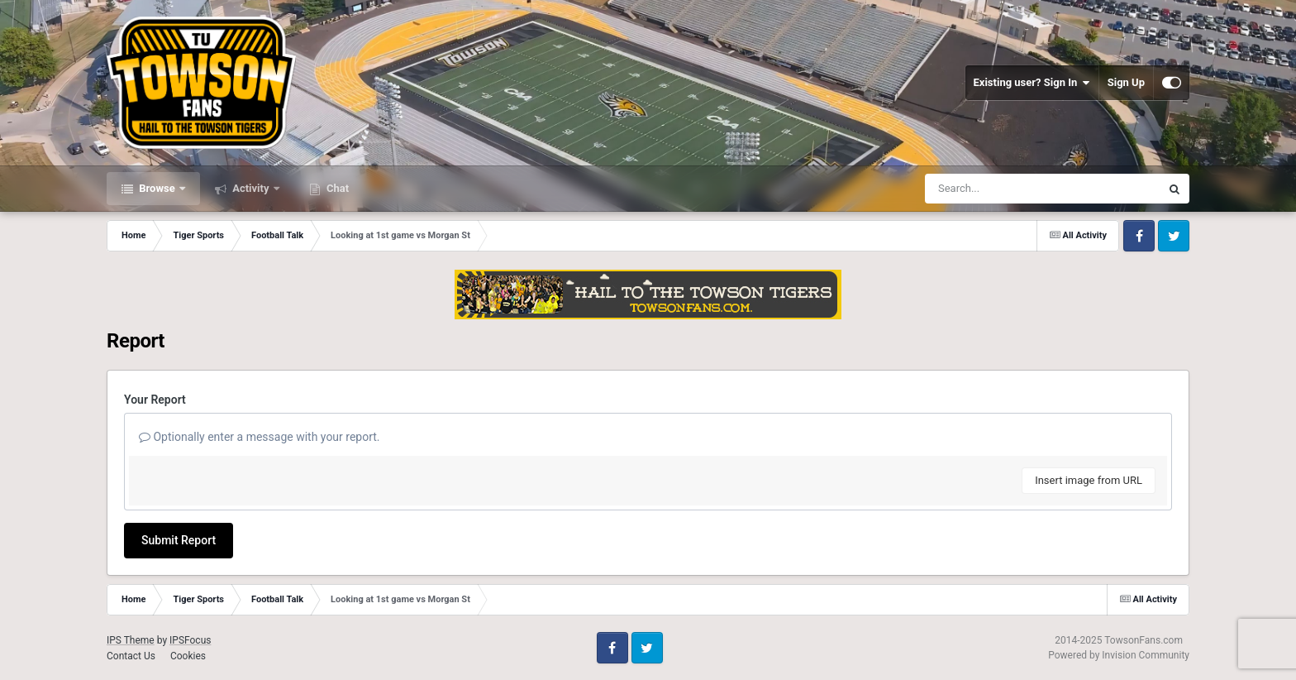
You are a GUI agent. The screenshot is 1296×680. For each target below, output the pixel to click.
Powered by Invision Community (1118, 655)
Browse (157, 188)
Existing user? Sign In (1032, 82)
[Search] (1001, 189)
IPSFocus (190, 640)
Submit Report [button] (178, 540)
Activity (251, 188)
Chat (336, 188)
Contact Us (131, 656)
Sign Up (1126, 82)
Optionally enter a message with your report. (259, 436)
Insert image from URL (1088, 480)
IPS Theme (131, 640)
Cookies (188, 656)
